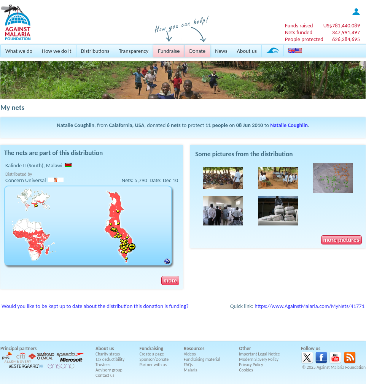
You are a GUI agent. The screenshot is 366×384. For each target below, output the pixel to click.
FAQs (188, 364)
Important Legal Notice (259, 354)
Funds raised (299, 25)
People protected (304, 39)
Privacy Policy (251, 364)
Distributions (95, 51)
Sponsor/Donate (154, 359)
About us (246, 51)
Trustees (102, 364)
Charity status (107, 354)
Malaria (190, 370)
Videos (190, 354)
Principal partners (18, 348)
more (170, 281)
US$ (341, 25)
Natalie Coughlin (289, 125)
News (221, 51)
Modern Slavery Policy (258, 359)
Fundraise (169, 51)
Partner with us (153, 364)
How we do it (56, 51)
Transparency (133, 51)
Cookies (246, 370)
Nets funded (298, 32)
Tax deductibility (109, 359)
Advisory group (109, 370)
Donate (197, 51)
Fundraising (151, 348)
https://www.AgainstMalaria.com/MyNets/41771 (309, 306)
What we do (18, 51)
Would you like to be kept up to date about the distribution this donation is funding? (95, 306)
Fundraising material (202, 359)
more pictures (341, 240)
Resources (194, 348)
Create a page (152, 354)
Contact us (104, 375)
